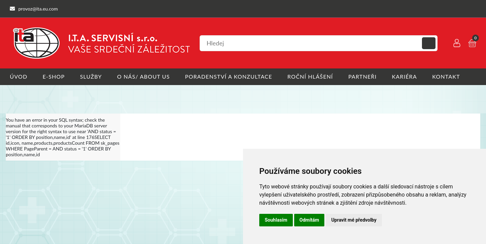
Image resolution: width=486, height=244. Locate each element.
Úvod (18, 76)
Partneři (362, 76)
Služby (91, 76)
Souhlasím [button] (276, 220)
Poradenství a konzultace (228, 76)
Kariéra (404, 76)
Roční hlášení (310, 76)
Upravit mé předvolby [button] (353, 220)
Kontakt (446, 76)
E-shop (54, 76)
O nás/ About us (143, 76)
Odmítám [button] (309, 220)
